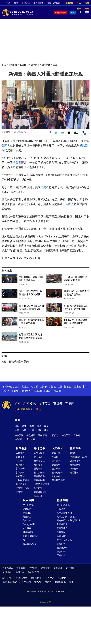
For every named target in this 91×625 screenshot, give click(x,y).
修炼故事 (61, 551)
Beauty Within (29, 524)
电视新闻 (23, 64)
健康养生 (75, 448)
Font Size (76, 132)
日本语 (47, 391)
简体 (41, 3)
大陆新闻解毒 (40, 492)
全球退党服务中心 (12, 581)
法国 (60, 386)
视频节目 (12, 64)
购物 (38, 409)
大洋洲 (43, 386)
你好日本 (27, 509)
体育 (46, 430)
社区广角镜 (21, 484)
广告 (79, 3)
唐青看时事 (39, 480)
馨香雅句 (56, 464)
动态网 (37, 581)
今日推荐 (54, 435)
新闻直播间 (61, 13)
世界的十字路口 (41, 484)
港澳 (32, 426)
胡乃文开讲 (75, 461)
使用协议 (57, 568)
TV (73, 13)
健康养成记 (75, 464)
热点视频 (30, 435)
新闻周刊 (20, 472)
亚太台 (77, 386)
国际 (17, 426)
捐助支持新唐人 (24, 409)
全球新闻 (35, 64)
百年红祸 (61, 532)
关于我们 (20, 568)
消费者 (17, 162)
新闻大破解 (39, 472)
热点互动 (38, 457)
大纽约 (16, 386)
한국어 (57, 391)
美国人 (6, 145)
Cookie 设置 (45, 602)
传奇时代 (61, 509)
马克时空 (38, 488)
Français (25, 391)
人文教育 (57, 448)
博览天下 (66, 435)
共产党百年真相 (64, 512)
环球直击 (20, 457)
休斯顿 (52, 386)
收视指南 (33, 568)
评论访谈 (39, 448)
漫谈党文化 (62, 547)
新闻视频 (21, 448)
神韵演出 (19, 439)
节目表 (57, 403)
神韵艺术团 (21, 578)
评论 (24, 426)
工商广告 (61, 555)
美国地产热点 (58, 480)
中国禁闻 (20, 461)
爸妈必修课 (57, 472)
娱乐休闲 (28, 500)
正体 (36, 3)
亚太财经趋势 (22, 488)
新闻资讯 (29, 403)
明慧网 (27, 581)
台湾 (32, 430)
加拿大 (25, 386)
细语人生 (38, 496)
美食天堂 (27, 516)
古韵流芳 (56, 461)
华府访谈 (20, 476)
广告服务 (7, 571)
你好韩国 (27, 512)
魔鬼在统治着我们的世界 (68, 520)
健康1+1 (74, 453)
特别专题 (62, 500)
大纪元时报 (36, 578)
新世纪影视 (60, 581)
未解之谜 (56, 453)
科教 (39, 430)
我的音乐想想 (29, 543)
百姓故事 (61, 543)
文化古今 (56, 476)
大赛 (16, 3)
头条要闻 (19, 435)
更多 (71, 581)
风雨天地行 (62, 536)
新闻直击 (20, 468)
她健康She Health (78, 457)
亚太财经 (20, 492)
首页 (4, 64)
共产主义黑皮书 (64, 540)
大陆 (24, 430)
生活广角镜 (28, 505)
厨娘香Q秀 (28, 532)
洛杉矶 (34, 386)
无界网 (48, 581)
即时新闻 (42, 435)
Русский (37, 391)
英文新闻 (69, 3)
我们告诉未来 (63, 505)
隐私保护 (45, 568)
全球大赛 (30, 439)
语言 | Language (54, 3)
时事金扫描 (39, 461)
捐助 (87, 3)
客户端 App (33, 571)
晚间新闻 (20, 464)
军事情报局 (39, 476)
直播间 (69, 403)
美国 (17, 430)
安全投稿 (70, 568)
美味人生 (27, 520)
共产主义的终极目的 (66, 516)
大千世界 (27, 528)
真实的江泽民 (63, 528)
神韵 (8, 3)
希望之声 (62, 578)
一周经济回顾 (22, 480)
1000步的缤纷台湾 (30, 538)
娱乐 (46, 426)
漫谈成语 (56, 468)
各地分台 (26, 3)
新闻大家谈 (39, 453)
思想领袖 (38, 468)
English (14, 391)
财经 (39, 426)
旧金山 (68, 386)
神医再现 (74, 468)
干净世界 (49, 578)
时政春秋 (38, 464)
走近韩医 (74, 472)
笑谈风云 (56, 457)
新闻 (17, 420)
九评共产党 (62, 524)
